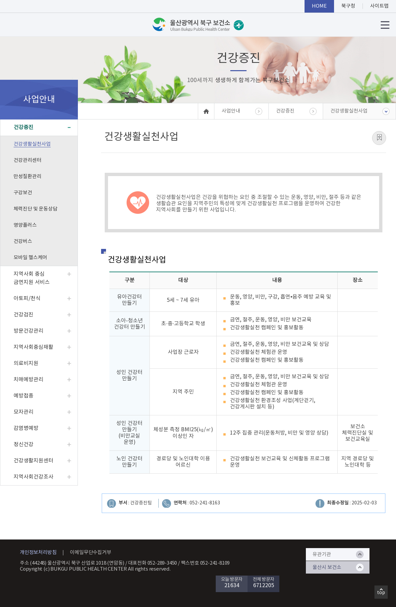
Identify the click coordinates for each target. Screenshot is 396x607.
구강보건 (23, 193)
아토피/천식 (27, 299)
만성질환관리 (27, 176)
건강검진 (23, 315)
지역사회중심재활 (33, 347)
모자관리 (23, 412)
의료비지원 (26, 363)
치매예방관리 (28, 380)
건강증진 (23, 127)
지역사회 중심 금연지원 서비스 (32, 278)
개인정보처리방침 (38, 552)
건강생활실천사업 (32, 144)
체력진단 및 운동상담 (35, 209)
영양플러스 (25, 225)
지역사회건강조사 (33, 477)
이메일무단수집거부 (90, 552)
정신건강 (23, 444)
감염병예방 (26, 428)
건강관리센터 (27, 160)
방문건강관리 (28, 331)
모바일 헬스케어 (30, 257)
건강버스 (23, 241)
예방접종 (23, 396)
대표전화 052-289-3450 (152, 563)
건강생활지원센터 (33, 461)
